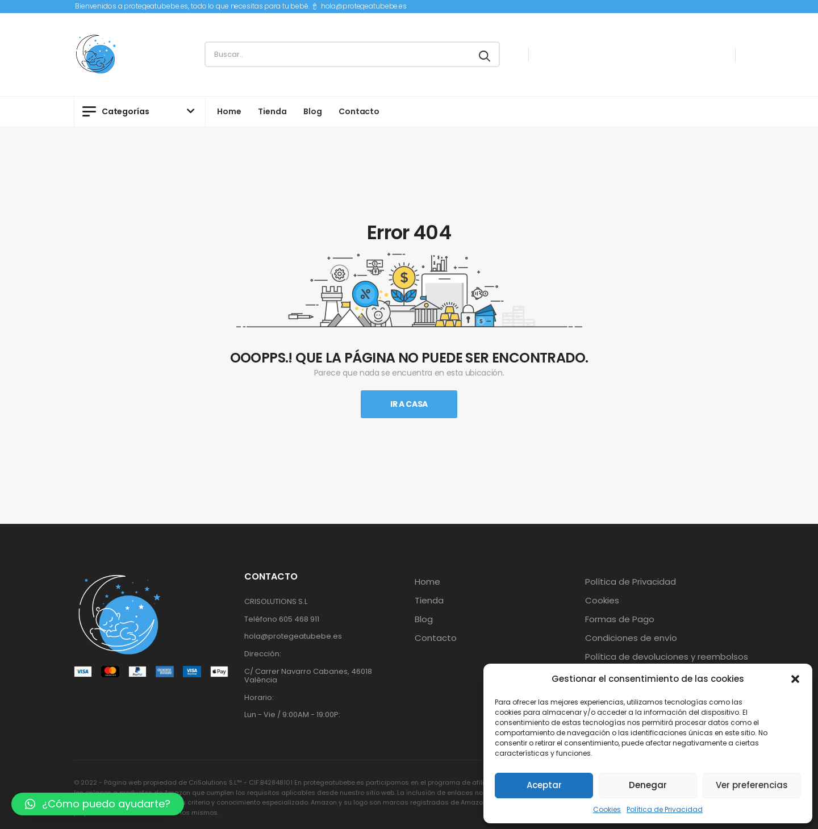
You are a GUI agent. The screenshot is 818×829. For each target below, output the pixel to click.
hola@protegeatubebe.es (364, 6)
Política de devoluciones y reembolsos (666, 657)
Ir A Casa (409, 404)
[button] (795, 679)
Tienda (272, 111)
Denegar (648, 785)
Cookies (607, 809)
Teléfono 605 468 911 (281, 619)
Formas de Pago (619, 619)
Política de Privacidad (665, 809)
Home (229, 111)
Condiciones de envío (631, 638)
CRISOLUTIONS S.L (275, 601)
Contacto (359, 111)
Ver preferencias (752, 785)
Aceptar (544, 785)
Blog (312, 111)
